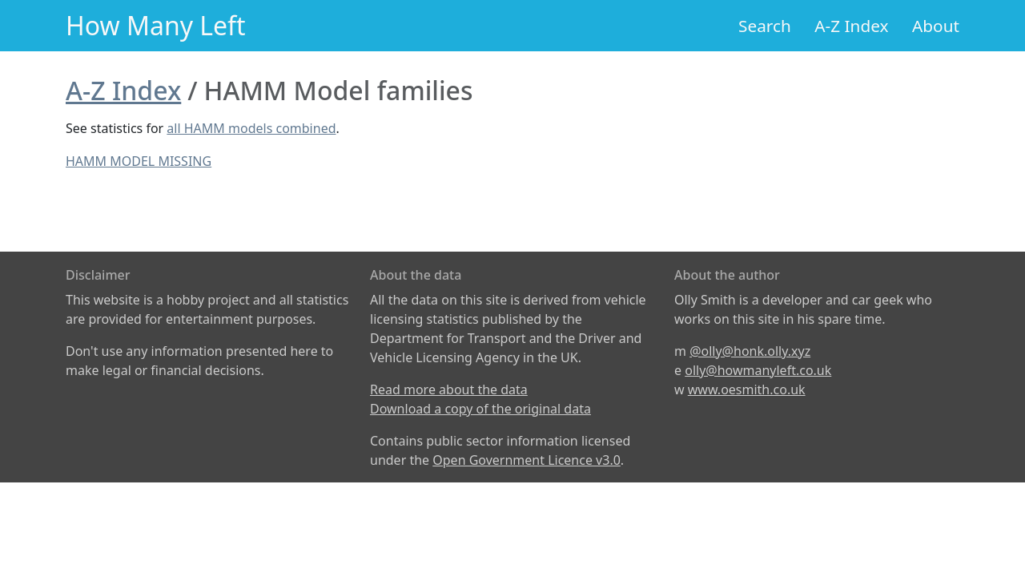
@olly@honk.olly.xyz (749, 351)
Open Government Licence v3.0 (526, 460)
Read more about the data (449, 389)
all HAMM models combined (251, 128)
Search (764, 25)
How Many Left (156, 25)
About (935, 25)
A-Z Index (851, 25)
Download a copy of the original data (480, 409)
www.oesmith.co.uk (747, 389)
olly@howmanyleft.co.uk (758, 370)
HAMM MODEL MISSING (138, 161)
